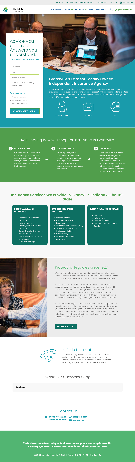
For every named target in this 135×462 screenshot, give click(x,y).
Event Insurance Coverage (105, 209)
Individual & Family (62, 115)
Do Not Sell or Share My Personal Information (94, 451)
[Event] (115, 106)
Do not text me (18, 86)
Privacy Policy (46, 451)
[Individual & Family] (62, 106)
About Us (59, 2)
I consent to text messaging (23, 82)
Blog (66, 2)
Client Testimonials (86, 2)
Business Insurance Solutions (62, 210)
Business (88, 115)
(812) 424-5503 (81, 436)
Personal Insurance (19, 97)
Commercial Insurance (20, 100)
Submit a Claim (101, 2)
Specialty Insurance (19, 103)
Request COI (28, 451)
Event (115, 115)
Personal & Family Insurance (24, 210)
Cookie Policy (63, 451)
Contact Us (113, 2)
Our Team (73, 2)
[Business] (88, 106)
